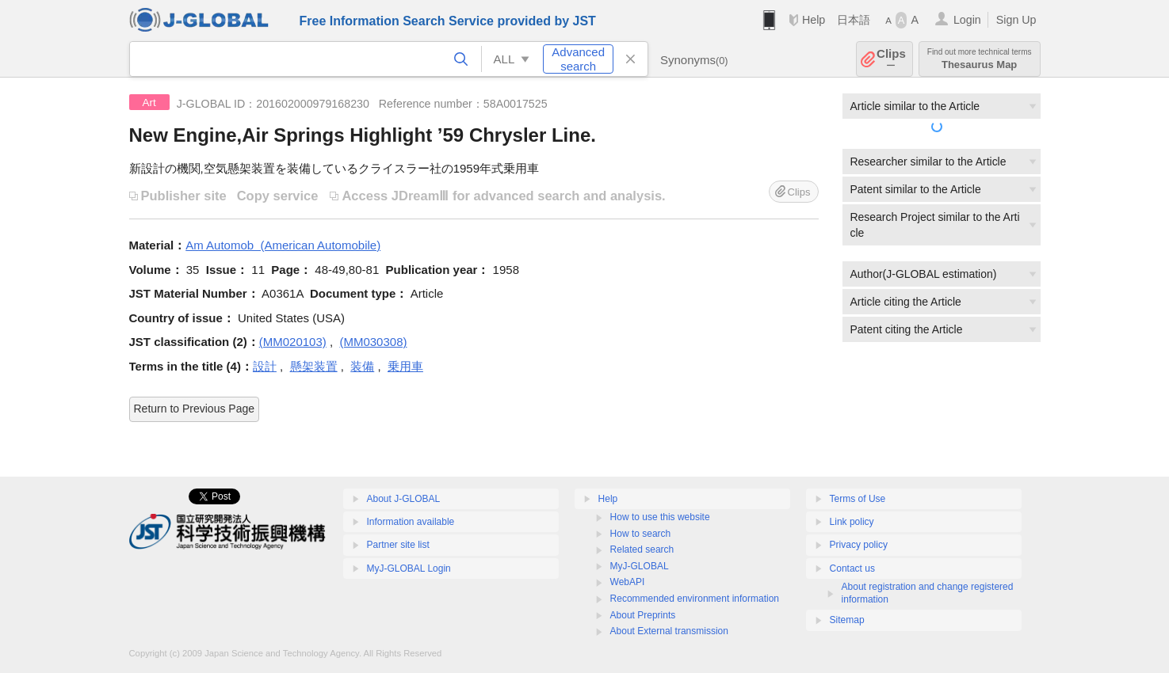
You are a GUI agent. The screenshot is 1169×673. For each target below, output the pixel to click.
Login (967, 19)
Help (813, 19)
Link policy (852, 521)
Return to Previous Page (194, 408)
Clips (891, 59)
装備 (362, 366)
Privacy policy (859, 544)
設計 (265, 366)
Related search (642, 549)
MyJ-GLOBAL (639, 566)
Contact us (852, 568)
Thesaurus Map (979, 59)
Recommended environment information (694, 598)
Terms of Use (858, 498)
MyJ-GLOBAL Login (409, 568)
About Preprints (643, 615)
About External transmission (669, 631)
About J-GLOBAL (404, 498)
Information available (411, 521)
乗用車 (405, 366)
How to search (640, 533)
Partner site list (398, 544)
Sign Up (1016, 19)
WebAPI (627, 581)
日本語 (853, 19)
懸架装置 (314, 366)
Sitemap (847, 619)
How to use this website (660, 517)
